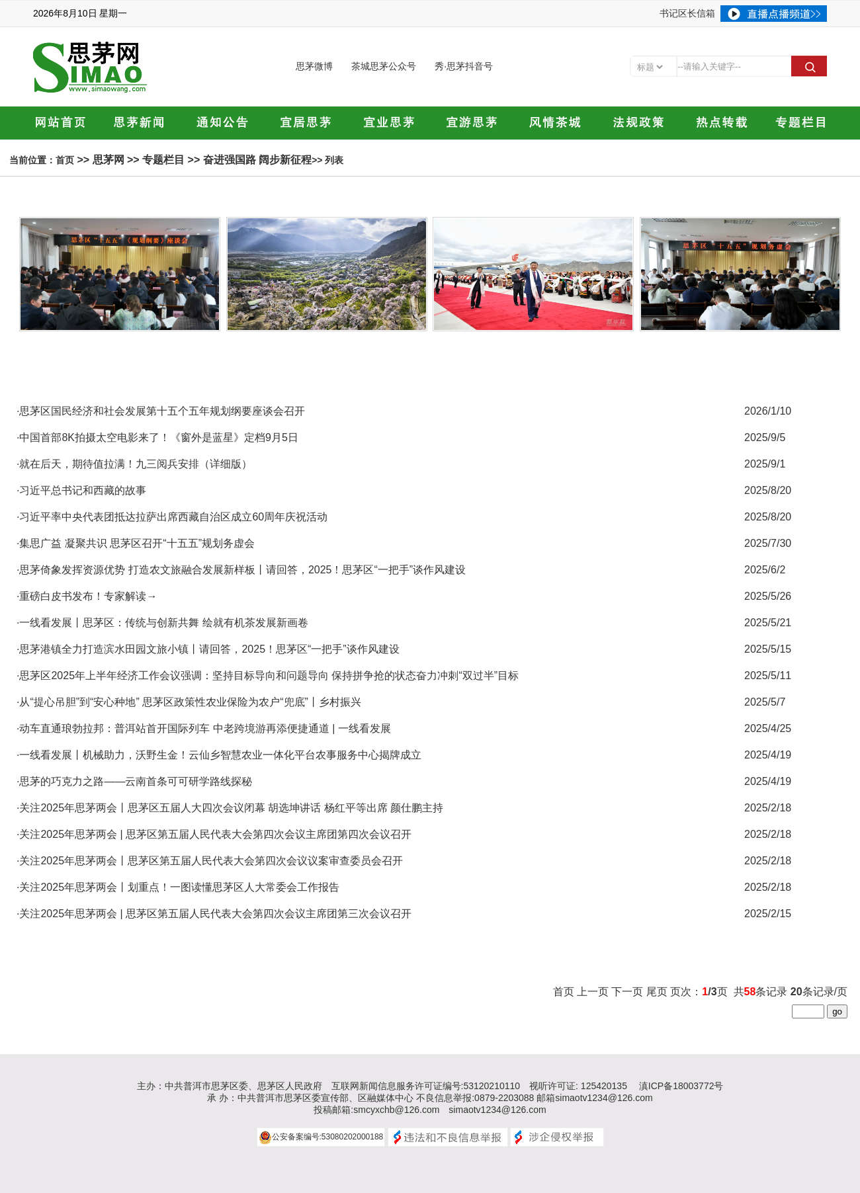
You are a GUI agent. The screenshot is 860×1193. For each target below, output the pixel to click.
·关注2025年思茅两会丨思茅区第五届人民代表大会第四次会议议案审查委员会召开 (210, 860)
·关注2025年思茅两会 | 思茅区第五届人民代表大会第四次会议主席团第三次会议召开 (214, 913)
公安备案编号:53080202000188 (328, 1136)
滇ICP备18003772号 (681, 1086)
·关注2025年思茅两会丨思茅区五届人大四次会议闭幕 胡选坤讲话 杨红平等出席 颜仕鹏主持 (230, 807)
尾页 (656, 991)
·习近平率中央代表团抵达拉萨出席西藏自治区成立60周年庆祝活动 (172, 516)
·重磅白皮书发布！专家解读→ (87, 596)
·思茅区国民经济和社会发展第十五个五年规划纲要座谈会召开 (161, 411)
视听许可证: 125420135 (578, 1086)
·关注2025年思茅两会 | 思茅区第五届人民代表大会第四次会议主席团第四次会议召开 (214, 834)
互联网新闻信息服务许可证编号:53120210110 (426, 1086)
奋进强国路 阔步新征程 (257, 159)
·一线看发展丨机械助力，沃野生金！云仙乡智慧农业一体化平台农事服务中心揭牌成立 (219, 755)
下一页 (627, 991)
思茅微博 (314, 66)
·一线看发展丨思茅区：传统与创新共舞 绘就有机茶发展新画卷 (162, 622)
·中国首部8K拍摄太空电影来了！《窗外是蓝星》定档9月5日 (157, 437)
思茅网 (108, 159)
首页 (65, 160)
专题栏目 (163, 159)
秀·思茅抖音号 (464, 66)
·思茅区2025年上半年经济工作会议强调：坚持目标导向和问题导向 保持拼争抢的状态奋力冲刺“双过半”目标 (268, 675)
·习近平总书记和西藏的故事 (81, 490)
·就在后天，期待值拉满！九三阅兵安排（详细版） (134, 464)
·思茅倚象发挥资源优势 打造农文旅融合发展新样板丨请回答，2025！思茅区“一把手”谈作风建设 (241, 569)
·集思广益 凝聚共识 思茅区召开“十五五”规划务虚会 (136, 543)
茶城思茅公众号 (383, 66)
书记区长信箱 (687, 13)
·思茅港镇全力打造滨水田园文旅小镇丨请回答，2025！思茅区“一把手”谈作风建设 (208, 649)
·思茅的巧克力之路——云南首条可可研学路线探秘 (134, 781)
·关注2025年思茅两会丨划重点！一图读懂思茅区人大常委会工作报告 (178, 887)
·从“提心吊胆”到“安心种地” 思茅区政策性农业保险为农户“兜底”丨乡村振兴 (189, 702)
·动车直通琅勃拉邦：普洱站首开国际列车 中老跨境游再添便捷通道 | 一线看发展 (204, 728)
